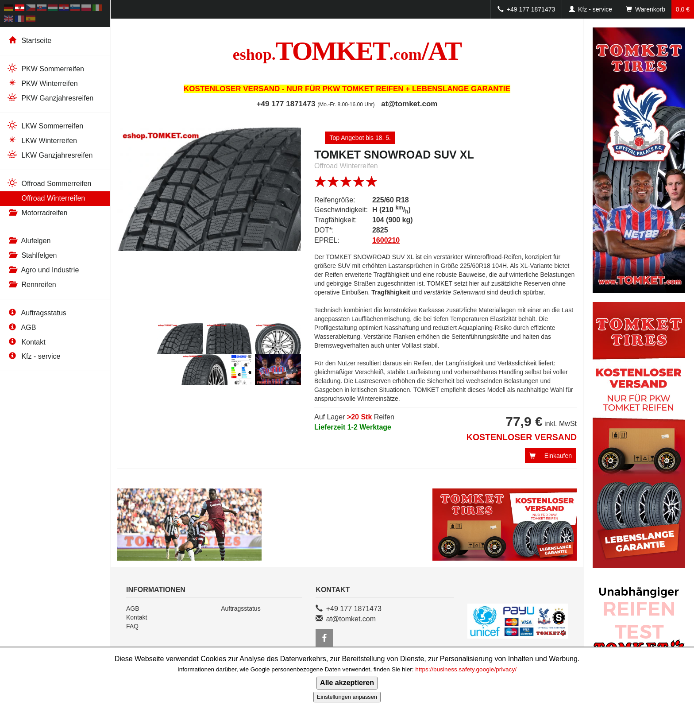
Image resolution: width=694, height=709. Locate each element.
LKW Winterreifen (42, 140)
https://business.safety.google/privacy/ (466, 669)
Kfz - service (33, 356)
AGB (21, 327)
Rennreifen (31, 284)
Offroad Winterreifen (46, 198)
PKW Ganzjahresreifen (50, 97)
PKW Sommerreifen (45, 68)
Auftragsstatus (36, 313)
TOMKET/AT (347, 51)
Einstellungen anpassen (347, 697)
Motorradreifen (37, 213)
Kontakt (26, 342)
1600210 (386, 240)
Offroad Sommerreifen (49, 183)
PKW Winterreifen (42, 83)
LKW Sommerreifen (45, 125)
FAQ (132, 626)
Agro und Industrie (43, 270)
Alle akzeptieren (347, 682)
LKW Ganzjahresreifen (50, 155)
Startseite (29, 40)
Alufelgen (28, 240)
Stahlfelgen (32, 255)
